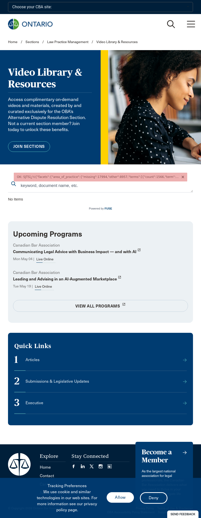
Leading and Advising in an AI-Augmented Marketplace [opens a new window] (67, 279)
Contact (47, 475)
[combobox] (100, 186)
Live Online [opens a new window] (45, 259)
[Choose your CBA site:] (100, 7)
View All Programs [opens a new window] (100, 305)
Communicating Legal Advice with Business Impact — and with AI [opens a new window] (77, 251)
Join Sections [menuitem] (29, 146)
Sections (33, 42)
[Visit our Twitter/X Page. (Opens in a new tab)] (94, 464)
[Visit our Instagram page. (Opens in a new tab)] (103, 464)
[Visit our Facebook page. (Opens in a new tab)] (76, 464)
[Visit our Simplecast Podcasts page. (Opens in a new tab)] (110, 464)
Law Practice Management (67, 42)
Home (13, 42)
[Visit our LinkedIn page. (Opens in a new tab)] (85, 464)
